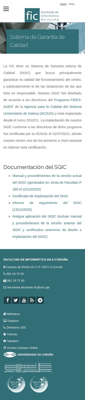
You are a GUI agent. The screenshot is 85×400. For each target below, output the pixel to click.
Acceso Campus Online (22, 347)
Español (63, 4)
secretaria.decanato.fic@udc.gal (28, 287)
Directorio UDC (16, 327)
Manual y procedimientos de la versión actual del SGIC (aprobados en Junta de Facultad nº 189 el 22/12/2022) (47, 182)
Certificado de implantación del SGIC (40, 196)
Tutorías (12, 334)
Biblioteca (13, 314)
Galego (72, 4)
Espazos (13, 320)
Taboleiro (13, 341)
